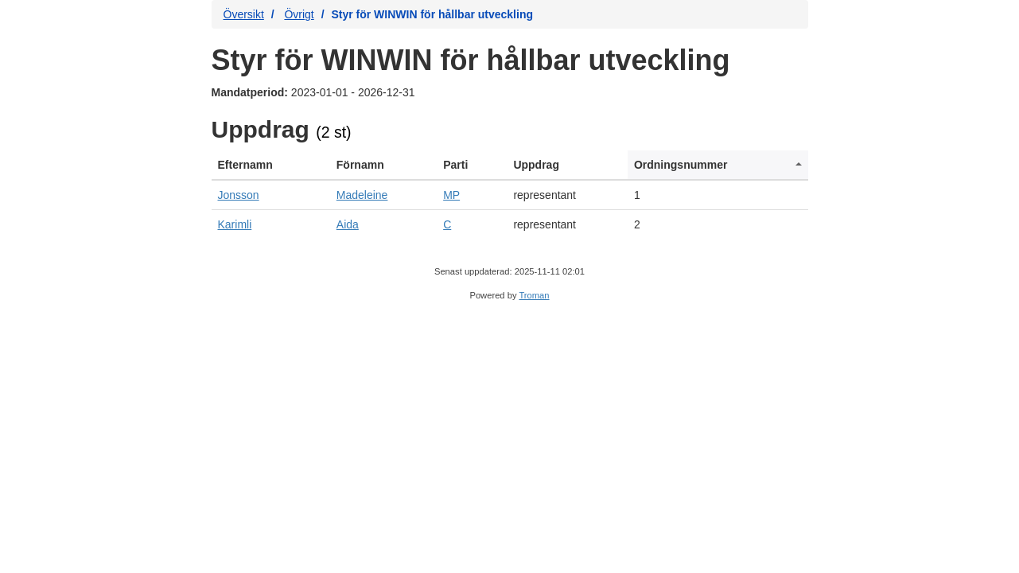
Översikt (244, 14)
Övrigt (298, 14)
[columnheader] (271, 165)
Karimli (235, 224)
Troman (534, 295)
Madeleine (362, 195)
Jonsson (238, 195)
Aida (347, 224)
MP (451, 195)
